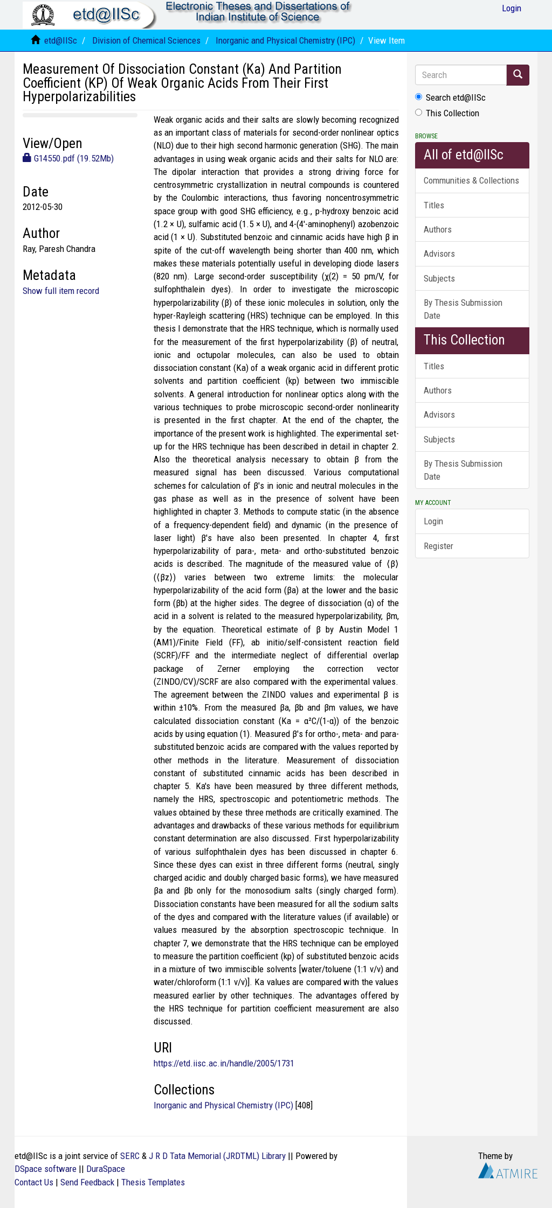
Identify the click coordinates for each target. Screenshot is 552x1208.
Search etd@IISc (450, 97)
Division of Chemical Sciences (146, 40)
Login (433, 521)
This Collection (447, 113)
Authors (438, 229)
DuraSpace (105, 1168)
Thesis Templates (153, 1182)
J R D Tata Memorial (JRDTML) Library (217, 1155)
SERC (130, 1155)
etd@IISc (60, 40)
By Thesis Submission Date (463, 309)
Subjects (439, 278)
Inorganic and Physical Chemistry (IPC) (285, 40)
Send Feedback (87, 1182)
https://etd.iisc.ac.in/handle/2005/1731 (224, 1063)
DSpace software (46, 1168)
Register (438, 545)
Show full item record (61, 290)
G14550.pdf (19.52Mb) (68, 158)
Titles (434, 205)
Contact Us (34, 1182)
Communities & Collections (471, 180)
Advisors (439, 253)
